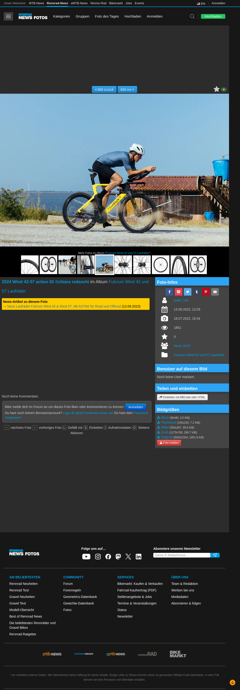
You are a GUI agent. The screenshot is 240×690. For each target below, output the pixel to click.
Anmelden (218, 3)
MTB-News (36, 3)
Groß (164, 432)
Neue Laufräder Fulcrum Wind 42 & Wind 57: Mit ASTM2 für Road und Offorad (64, 306)
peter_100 (181, 300)
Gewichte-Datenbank (78, 603)
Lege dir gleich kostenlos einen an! (88, 413)
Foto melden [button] (169, 442)
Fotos (67, 610)
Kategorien (61, 16)
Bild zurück (104, 89)
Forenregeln (72, 590)
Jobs (128, 3)
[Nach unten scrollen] (232, 682)
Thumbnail (168, 422)
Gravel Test (17, 603)
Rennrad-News (57, 3)
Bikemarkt (116, 3)
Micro (165, 417)
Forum (68, 584)
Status (122, 610)
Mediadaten (179, 597)
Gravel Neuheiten (22, 597)
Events (139, 3)
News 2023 (182, 346)
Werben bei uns (182, 590)
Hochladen (133, 16)
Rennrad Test (19, 590)
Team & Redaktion (184, 584)
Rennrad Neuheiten (23, 584)
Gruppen (82, 16)
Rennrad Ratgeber (22, 634)
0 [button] (224, 89)
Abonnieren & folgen (186, 603)
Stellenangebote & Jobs (134, 597)
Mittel (165, 427)
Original (166, 437)
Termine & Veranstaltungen (137, 603)
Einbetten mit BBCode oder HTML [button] (182, 397)
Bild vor (127, 89)
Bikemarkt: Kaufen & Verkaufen (140, 584)
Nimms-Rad (98, 3)
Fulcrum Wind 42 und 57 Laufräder (127, 253)
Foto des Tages (107, 16)
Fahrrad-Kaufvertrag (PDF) (136, 590)
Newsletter (125, 616)
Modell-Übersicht (21, 610)
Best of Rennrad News (25, 616)
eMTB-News (79, 3)
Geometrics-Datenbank (80, 597)
